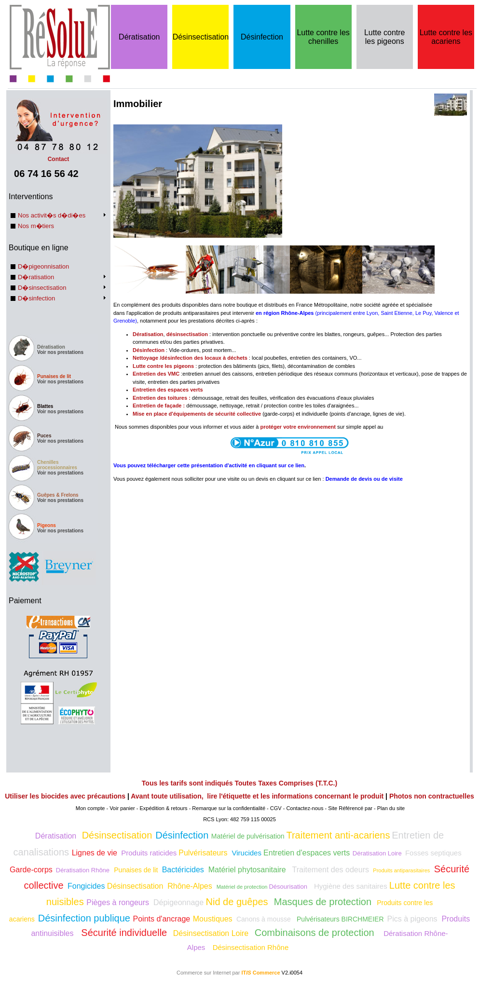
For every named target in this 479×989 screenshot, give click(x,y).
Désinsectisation (201, 37)
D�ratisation (36, 277)
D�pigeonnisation (43, 266)
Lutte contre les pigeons (384, 36)
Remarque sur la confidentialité (228, 808)
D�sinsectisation (42, 287)
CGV (276, 808)
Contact (58, 156)
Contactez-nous (304, 808)
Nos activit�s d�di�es (51, 215)
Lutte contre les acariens (446, 36)
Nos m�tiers (36, 226)
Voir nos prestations (60, 352)
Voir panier (122, 808)
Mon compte (90, 808)
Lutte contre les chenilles (323, 36)
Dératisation (139, 37)
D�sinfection (36, 298)
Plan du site (391, 808)
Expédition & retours (164, 808)
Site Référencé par (350, 808)
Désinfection (262, 37)
